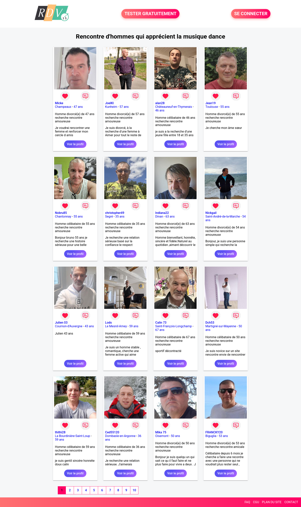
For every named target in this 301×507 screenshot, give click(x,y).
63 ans (170, 216)
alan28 (160, 103)
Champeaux (63, 107)
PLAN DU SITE (272, 502)
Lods (108, 322)
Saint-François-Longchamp (173, 326)
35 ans (120, 216)
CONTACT (291, 502)
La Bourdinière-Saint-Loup (72, 436)
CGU (256, 502)
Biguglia (210, 436)
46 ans (160, 110)
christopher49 (114, 213)
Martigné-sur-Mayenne (220, 326)
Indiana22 (162, 213)
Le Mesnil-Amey (116, 326)
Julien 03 (61, 322)
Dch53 (209, 322)
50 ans (175, 436)
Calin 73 (160, 322)
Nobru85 (61, 213)
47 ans (78, 107)
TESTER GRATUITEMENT (150, 13)
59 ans (133, 326)
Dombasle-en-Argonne (120, 436)
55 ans (225, 107)
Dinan (159, 216)
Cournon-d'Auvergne (68, 326)
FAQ (247, 502)
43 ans (89, 326)
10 (134, 490)
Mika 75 (160, 432)
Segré (109, 216)
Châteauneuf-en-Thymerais (173, 107)
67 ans (160, 330)
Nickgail (211, 213)
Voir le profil (75, 144)
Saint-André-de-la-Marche (222, 216)
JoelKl (109, 103)
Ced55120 (112, 432)
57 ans (124, 107)
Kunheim (111, 107)
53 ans (223, 436)
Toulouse (211, 107)
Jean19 (210, 103)
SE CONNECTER (250, 13)
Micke (59, 103)
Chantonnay (63, 216)
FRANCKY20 (213, 432)
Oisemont (162, 436)
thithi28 (60, 432)
